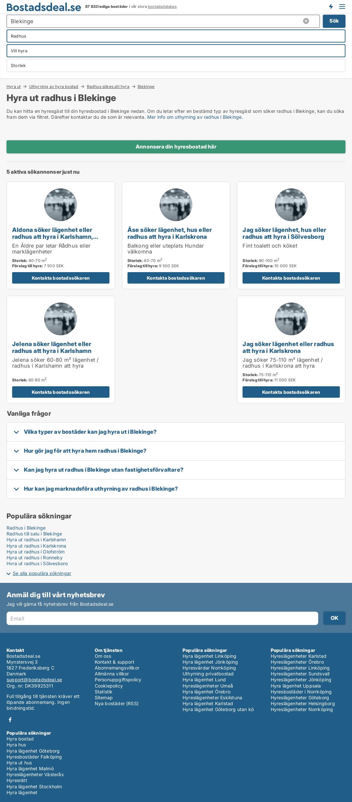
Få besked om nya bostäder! (330, 6)
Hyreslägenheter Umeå (208, 686)
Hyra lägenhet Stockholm (34, 786)
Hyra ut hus (19, 762)
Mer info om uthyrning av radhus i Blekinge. (195, 117)
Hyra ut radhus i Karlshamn (36, 539)
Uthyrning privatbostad (208, 673)
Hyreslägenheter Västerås (35, 774)
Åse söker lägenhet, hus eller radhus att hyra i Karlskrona (169, 233)
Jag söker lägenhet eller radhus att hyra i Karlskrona (288, 347)
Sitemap (104, 697)
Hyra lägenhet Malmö (30, 768)
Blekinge (146, 87)
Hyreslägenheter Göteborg (300, 697)
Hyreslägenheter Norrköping (302, 709)
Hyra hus (16, 744)
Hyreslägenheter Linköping (300, 668)
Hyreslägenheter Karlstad (299, 656)
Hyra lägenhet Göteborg (33, 751)
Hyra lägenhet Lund (204, 679)
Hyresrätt (17, 780)
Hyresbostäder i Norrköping (301, 691)
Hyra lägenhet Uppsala (296, 686)
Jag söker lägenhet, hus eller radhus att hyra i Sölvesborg (284, 233)
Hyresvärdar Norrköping (209, 668)
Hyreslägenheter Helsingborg (303, 703)
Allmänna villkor (112, 673)
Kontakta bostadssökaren (61, 278)
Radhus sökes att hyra (108, 86)
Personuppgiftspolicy (118, 679)
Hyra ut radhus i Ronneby (35, 557)
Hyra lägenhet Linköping (210, 656)
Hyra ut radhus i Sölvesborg (37, 563)
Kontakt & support (114, 662)
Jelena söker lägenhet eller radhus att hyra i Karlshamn (51, 347)
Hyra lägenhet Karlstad (208, 703)
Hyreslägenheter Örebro (297, 662)
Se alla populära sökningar (42, 573)
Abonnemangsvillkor (117, 668)
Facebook (10, 720)
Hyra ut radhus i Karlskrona (36, 546)
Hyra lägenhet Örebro (206, 691)
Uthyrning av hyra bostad (54, 86)
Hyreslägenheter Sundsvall (300, 673)
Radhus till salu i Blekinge (34, 533)
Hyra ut (14, 86)
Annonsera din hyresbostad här (176, 146)
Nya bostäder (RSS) (117, 703)
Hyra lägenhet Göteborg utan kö (218, 709)
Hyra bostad (20, 738)
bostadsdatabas (162, 6)
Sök (334, 21)
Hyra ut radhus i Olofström (36, 551)
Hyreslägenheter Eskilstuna (212, 697)
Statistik (104, 691)
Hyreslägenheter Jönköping (301, 679)
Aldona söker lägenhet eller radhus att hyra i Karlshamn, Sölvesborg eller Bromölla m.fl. (57, 236)
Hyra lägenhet (22, 792)
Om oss (103, 656)
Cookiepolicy (109, 686)
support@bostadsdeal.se (34, 679)
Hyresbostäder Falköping (34, 756)
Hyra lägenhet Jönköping (210, 662)
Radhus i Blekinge (26, 528)
